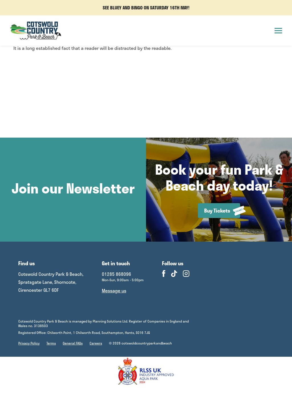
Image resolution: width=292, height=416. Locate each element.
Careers (96, 343)
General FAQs (73, 343)
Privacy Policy (29, 343)
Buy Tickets (222, 210)
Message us (114, 290)
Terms (51, 343)
